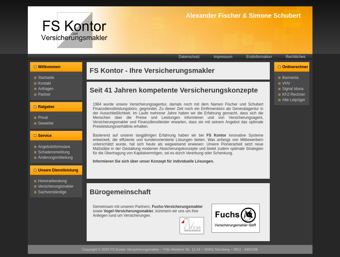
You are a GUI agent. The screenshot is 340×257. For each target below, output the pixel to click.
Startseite (46, 77)
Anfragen (46, 89)
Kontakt (44, 83)
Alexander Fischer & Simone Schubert (243, 15)
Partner (44, 94)
